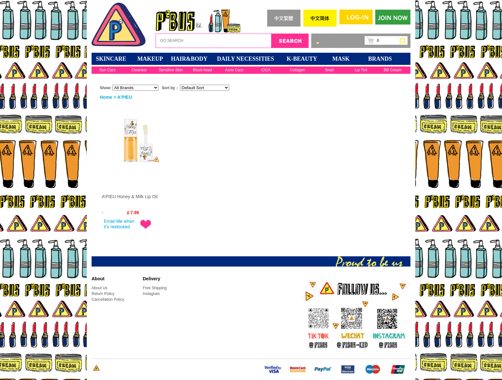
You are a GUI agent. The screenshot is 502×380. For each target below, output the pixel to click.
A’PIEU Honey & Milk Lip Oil (130, 196)
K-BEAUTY (302, 59)
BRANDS (380, 59)
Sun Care (107, 70)
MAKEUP (150, 59)
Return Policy (103, 293)
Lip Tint (361, 70)
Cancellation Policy (108, 299)
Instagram (151, 293)
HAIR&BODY (189, 59)
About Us (99, 288)
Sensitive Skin (171, 70)
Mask (341, 59)
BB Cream (392, 70)
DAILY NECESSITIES (245, 59)
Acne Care (234, 70)
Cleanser (139, 70)
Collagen (297, 70)
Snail (329, 70)
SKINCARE (111, 59)
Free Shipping (155, 288)
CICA (266, 70)
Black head (202, 70)
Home (106, 97)
